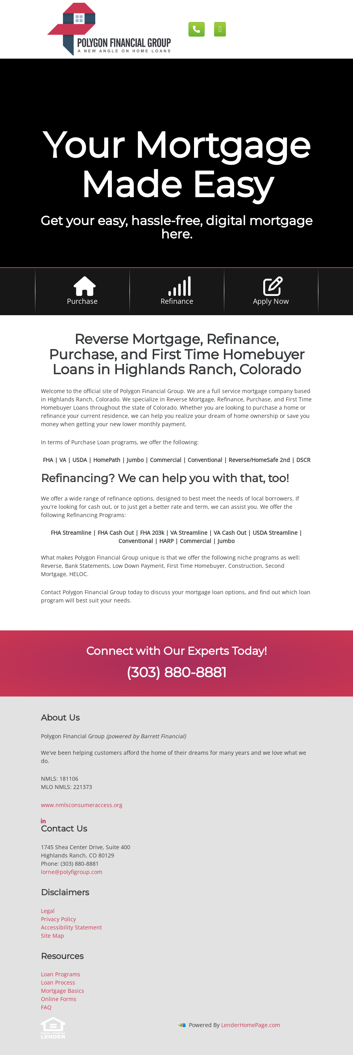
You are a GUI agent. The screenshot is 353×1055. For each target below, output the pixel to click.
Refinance (177, 301)
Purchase (82, 301)
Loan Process (58, 982)
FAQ (46, 1007)
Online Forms (58, 999)
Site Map (52, 935)
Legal (48, 911)
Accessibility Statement (71, 927)
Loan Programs (60, 974)
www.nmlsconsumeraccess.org (81, 805)
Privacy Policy (58, 919)
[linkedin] (44, 821)
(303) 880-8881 (176, 672)
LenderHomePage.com (250, 1025)
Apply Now (271, 301)
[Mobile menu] (220, 29)
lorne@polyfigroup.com (71, 872)
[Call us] (197, 29)
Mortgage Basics (62, 990)
